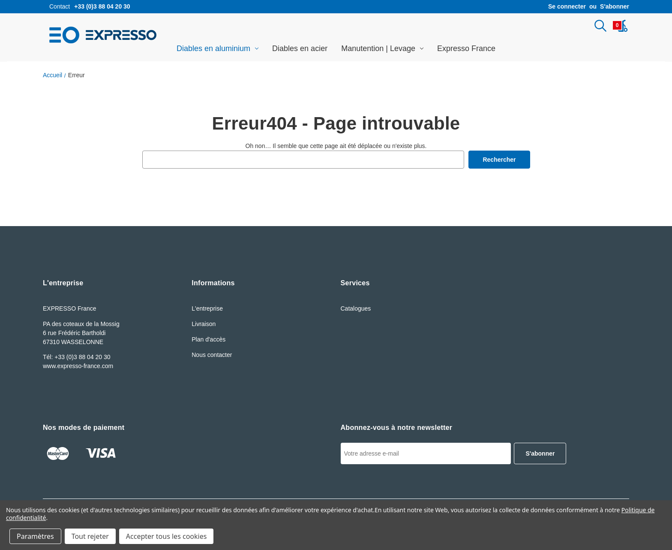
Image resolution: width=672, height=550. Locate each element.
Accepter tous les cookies (166, 536)
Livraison (204, 323)
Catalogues (356, 308)
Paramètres (35, 536)
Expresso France (466, 48)
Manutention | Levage (382, 48)
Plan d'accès (208, 339)
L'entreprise (207, 308)
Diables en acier (299, 48)
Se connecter (567, 6)
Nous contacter (212, 354)
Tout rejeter (90, 536)
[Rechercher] (600, 25)
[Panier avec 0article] (620, 25)
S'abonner (614, 6)
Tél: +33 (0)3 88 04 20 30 (77, 357)
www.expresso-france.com (78, 366)
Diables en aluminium (217, 48)
